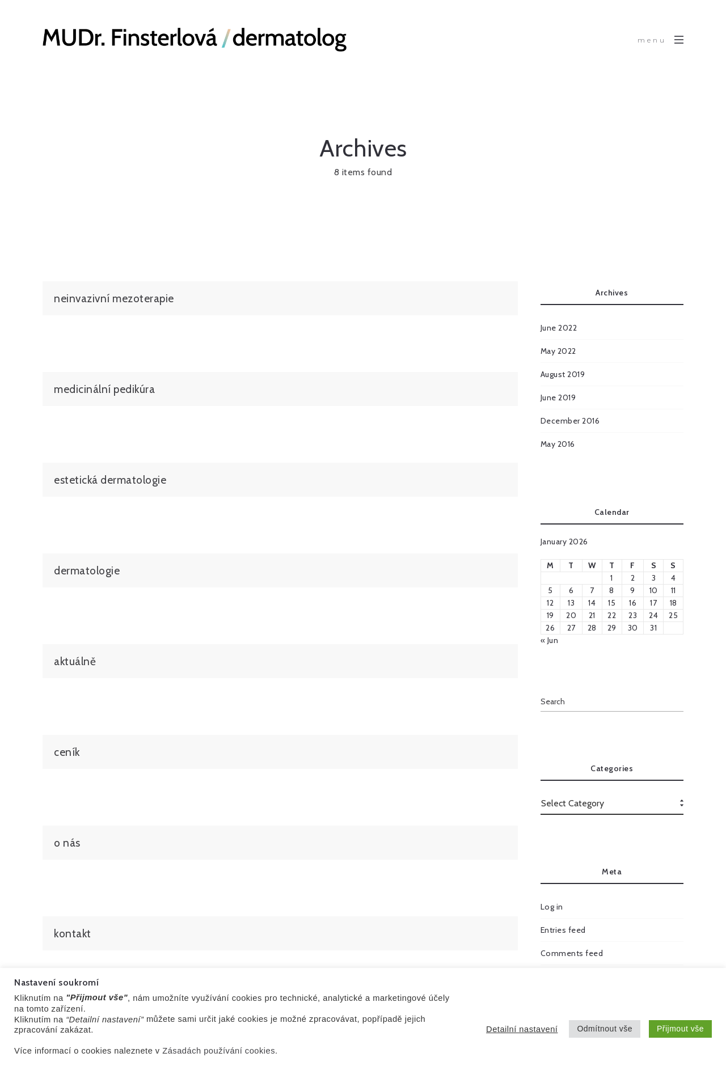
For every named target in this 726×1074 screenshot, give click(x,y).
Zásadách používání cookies (218, 1050)
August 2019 (563, 374)
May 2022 (558, 351)
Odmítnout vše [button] (604, 1028)
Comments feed (572, 953)
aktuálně (75, 661)
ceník (67, 752)
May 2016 (558, 444)
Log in (552, 907)
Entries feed (563, 930)
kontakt (72, 933)
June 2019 (558, 397)
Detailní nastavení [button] (522, 1029)
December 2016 (570, 421)
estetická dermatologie (110, 480)
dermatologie (87, 570)
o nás (67, 842)
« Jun (550, 640)
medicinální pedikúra (104, 389)
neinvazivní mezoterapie (114, 298)
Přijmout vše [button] (680, 1028)
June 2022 (559, 328)
